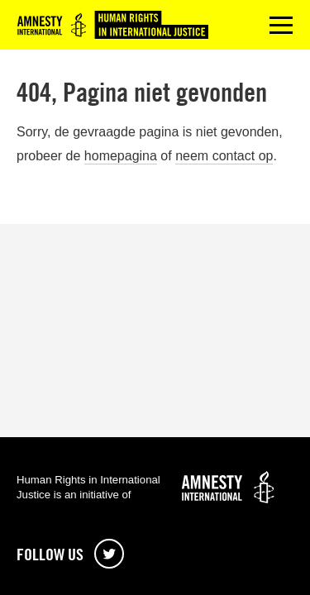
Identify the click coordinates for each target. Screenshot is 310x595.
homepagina (120, 156)
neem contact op (224, 156)
